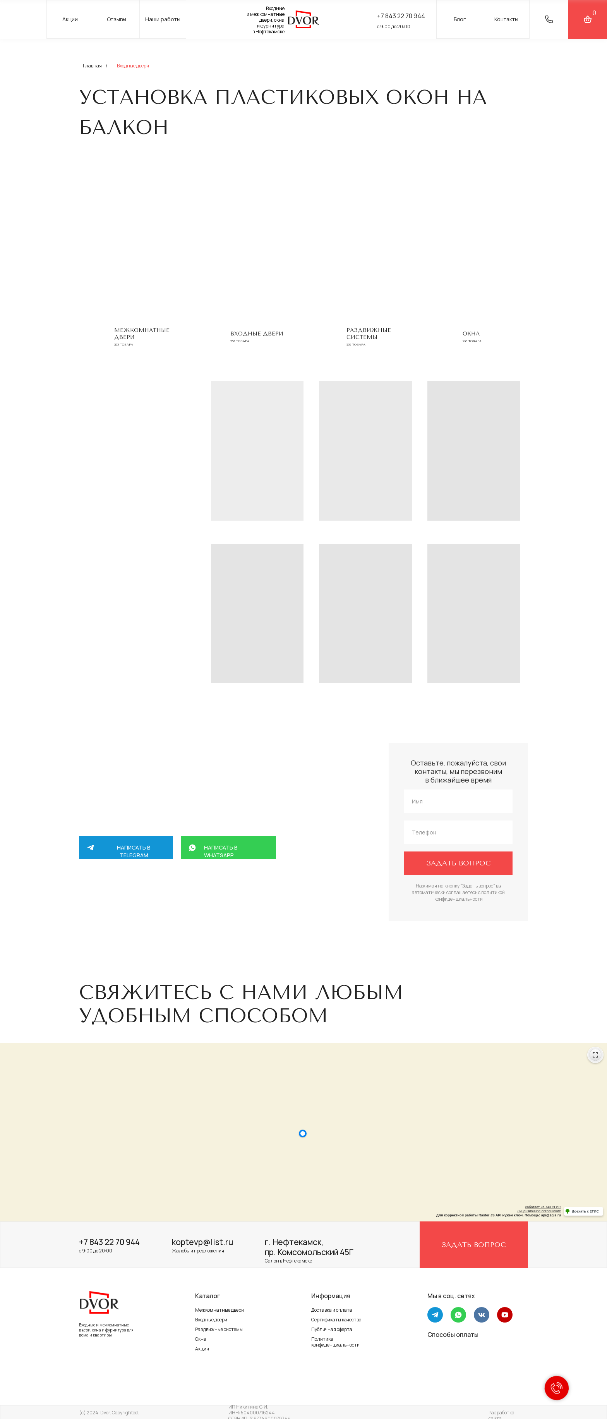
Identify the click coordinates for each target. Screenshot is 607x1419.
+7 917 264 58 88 (156, 909)
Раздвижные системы (368, 334)
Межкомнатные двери (219, 1310)
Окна (471, 333)
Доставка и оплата (331, 1310)
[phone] (458, 832)
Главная (92, 65)
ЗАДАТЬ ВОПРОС (458, 863)
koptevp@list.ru (202, 1242)
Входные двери (211, 1319)
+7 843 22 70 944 (109, 1242)
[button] (549, 19)
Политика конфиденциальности (335, 1342)
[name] (458, 801)
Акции (202, 1348)
